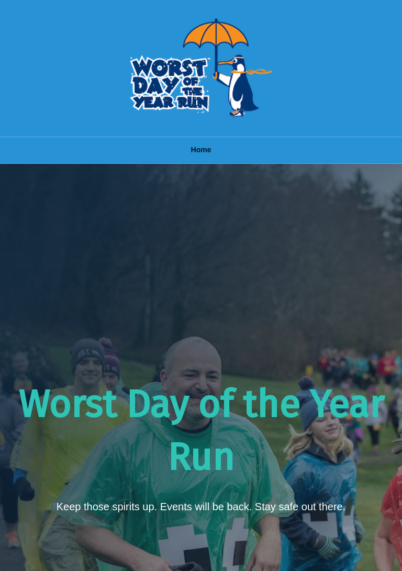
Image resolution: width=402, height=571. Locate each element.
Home (201, 149)
